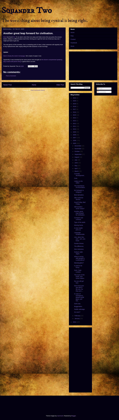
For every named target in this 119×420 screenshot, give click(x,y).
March (77, 171)
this (14, 37)
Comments (101, 92)
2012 (74, 123)
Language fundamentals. (79, 233)
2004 (74, 322)
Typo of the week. (80, 222)
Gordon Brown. (79, 243)
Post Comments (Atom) (38, 90)
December (78, 146)
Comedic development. (79, 174)
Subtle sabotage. (79, 309)
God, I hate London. (77, 271)
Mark (4, 37)
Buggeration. (78, 306)
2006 (74, 140)
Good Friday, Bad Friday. (79, 203)
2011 (74, 126)
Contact (73, 39)
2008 (74, 135)
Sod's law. (77, 303)
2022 (74, 98)
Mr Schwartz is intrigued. (79, 191)
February (78, 316)
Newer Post (7, 85)
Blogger (73, 416)
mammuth (60, 416)
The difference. (79, 246)
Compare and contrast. (78, 218)
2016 (74, 112)
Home (34, 85)
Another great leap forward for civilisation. (79, 213)
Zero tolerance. (79, 249)
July (76, 160)
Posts (99, 88)
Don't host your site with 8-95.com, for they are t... (79, 288)
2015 (74, 115)
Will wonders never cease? (79, 207)
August (77, 157)
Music (72, 46)
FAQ (72, 36)
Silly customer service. (78, 198)
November (78, 148)
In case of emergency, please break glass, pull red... (79, 297)
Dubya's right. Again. (78, 253)
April (76, 168)
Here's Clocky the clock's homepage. (14, 56)
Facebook (74, 43)
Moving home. (78, 225)
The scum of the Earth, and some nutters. (79, 276)
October (77, 151)
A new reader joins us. (78, 229)
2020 (74, 101)
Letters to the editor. (78, 182)
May (76, 165)
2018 (74, 106)
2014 (74, 118)
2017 (74, 109)
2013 (74, 121)
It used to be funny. (78, 266)
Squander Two (27, 10)
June (76, 163)
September (78, 154)
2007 (74, 137)
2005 (74, 143)
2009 (74, 132)
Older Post (60, 85)
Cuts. (76, 178)
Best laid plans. (79, 195)
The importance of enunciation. (79, 186)
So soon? (77, 312)
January (77, 318)
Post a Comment (11, 76)
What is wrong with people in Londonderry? (79, 258)
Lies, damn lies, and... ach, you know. (79, 238)
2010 (74, 129)
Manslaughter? (79, 263)
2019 (74, 104)
